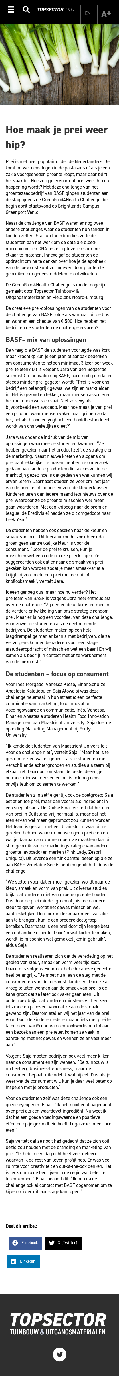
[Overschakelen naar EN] (88, 13)
